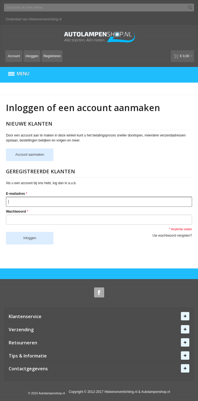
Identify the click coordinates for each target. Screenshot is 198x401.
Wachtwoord (16, 211)
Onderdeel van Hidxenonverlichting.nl (33, 19)
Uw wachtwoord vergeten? (172, 235)
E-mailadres (15, 194)
